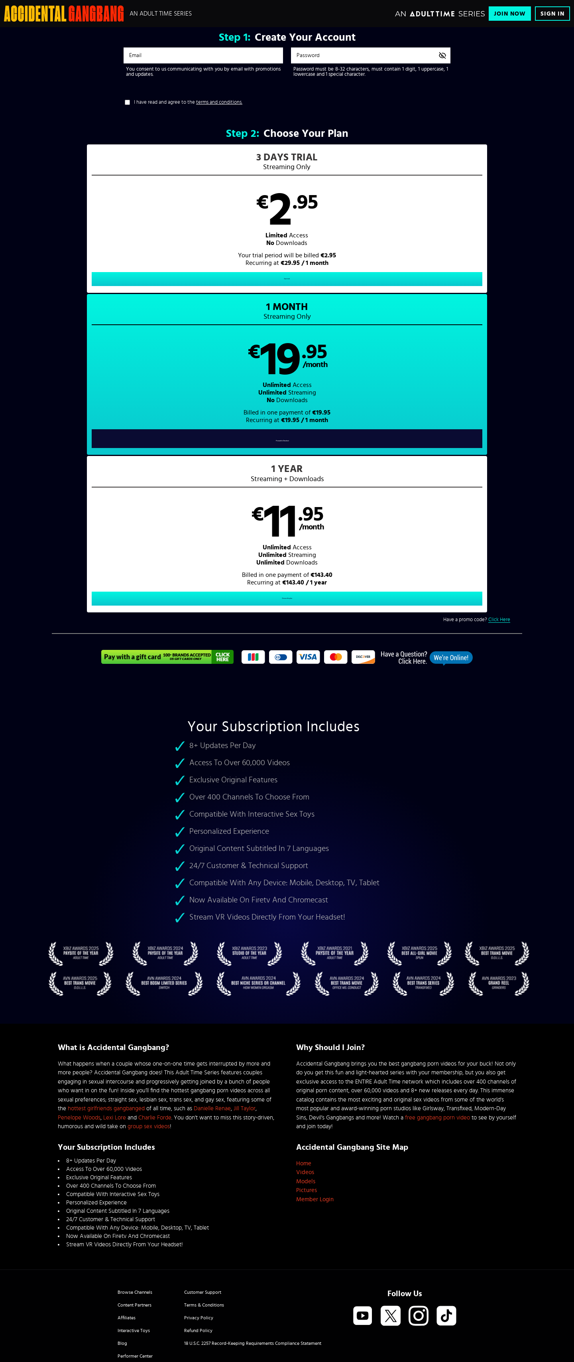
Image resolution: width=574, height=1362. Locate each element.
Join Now (510, 14)
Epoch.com (156, 1295)
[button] (170, 226)
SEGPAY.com (363, 1295)
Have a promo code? (476, 315)
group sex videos (149, 1034)
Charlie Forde (154, 1025)
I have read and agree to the (188, 102)
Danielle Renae (212, 1016)
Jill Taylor (245, 1016)
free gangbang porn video (437, 1025)
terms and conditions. (219, 102)
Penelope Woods (79, 1025)
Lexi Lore (114, 1025)
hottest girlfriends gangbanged (106, 1016)
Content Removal (287, 1301)
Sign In (552, 14)
